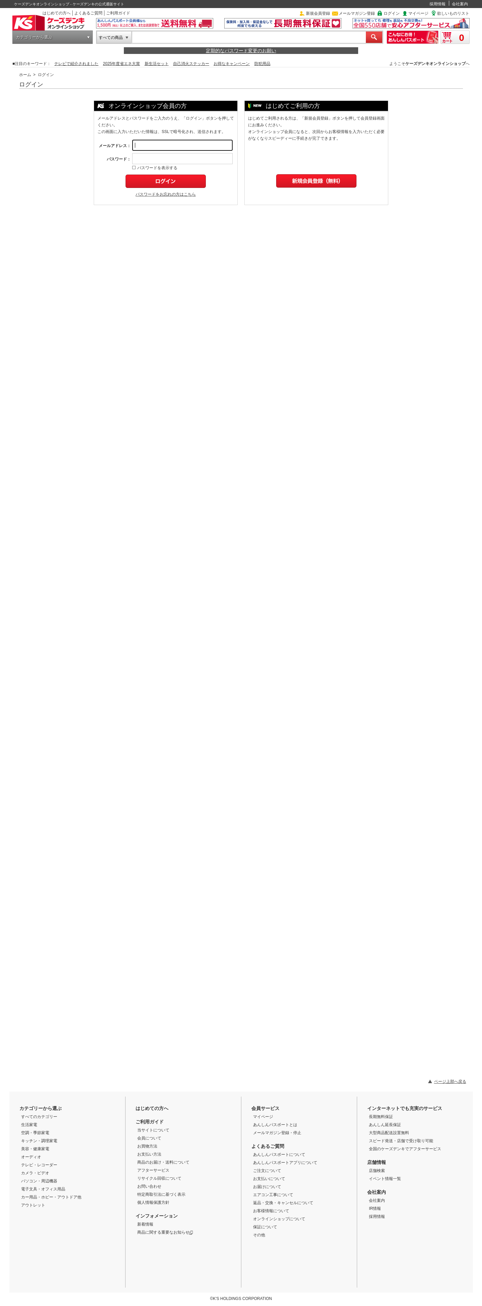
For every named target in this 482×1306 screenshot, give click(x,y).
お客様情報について (271, 1211)
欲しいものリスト (453, 13)
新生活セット (157, 63)
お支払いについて (269, 1178)
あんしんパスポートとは (275, 1124)
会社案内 (460, 4)
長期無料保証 (381, 1116)
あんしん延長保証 (385, 1124)
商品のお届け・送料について (163, 1162)
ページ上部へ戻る (450, 1081)
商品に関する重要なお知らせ (165, 1232)
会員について (149, 1138)
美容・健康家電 (35, 1149)
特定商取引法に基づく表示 (161, 1194)
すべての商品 (111, 37)
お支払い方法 (149, 1154)
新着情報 (145, 1224)
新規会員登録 (318, 13)
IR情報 (375, 1208)
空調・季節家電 (35, 1132)
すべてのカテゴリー (39, 1116)
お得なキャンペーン (232, 63)
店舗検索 (377, 1170)
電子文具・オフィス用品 (43, 1189)
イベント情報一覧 (385, 1178)
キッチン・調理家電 (39, 1140)
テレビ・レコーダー (39, 1165)
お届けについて (267, 1186)
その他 (259, 1235)
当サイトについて (153, 1130)
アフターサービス (153, 1170)
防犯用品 (262, 63)
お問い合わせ (149, 1186)
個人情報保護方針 (153, 1202)
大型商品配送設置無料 (389, 1132)
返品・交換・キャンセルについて (283, 1202)
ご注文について (267, 1170)
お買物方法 (147, 1146)
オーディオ (31, 1157)
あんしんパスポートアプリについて (285, 1162)
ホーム (25, 74)
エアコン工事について (273, 1194)
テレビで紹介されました (76, 63)
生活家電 (29, 1124)
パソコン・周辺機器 (39, 1181)
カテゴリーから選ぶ (34, 37)
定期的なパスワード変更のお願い (241, 50)
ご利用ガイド (118, 13)
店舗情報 (376, 1162)
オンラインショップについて (279, 1219)
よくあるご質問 (88, 13)
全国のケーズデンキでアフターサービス (405, 1149)
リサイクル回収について (159, 1178)
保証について (265, 1227)
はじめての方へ (57, 13)
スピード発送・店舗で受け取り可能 (401, 1140)
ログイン (392, 13)
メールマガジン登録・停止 (277, 1132)
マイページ (418, 13)
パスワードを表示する (154, 168)
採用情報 (437, 4)
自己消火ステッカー (191, 63)
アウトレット (33, 1205)
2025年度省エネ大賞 (121, 63)
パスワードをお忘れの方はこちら (166, 194)
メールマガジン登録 (357, 13)
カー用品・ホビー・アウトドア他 (51, 1197)
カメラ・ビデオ (35, 1173)
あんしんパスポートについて (279, 1154)
